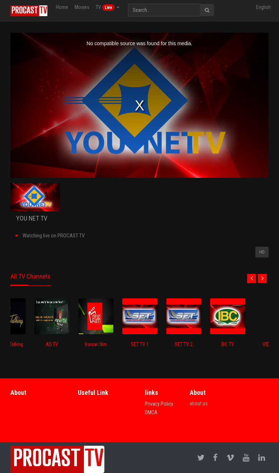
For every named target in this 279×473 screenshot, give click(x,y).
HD (262, 252)
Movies (82, 7)
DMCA (151, 412)
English (263, 7)
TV (107, 7)
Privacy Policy (159, 404)
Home (62, 7)
